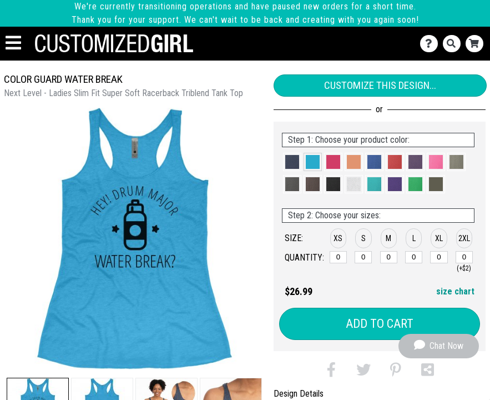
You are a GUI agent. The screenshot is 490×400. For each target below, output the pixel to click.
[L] (413, 257)
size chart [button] (455, 291)
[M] (388, 257)
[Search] (454, 43)
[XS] (338, 257)
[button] (292, 162)
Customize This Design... (380, 85)
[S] (363, 257)
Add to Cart (379, 324)
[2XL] (464, 257)
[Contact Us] (431, 43)
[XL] (438, 257)
